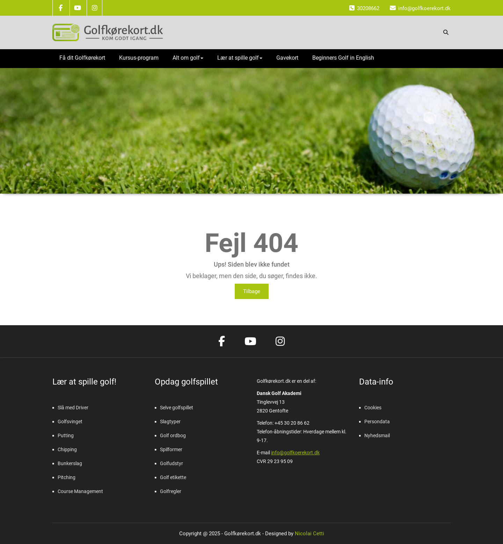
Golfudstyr (171, 463)
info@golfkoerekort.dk (295, 452)
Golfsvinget (70, 421)
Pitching (66, 477)
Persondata (377, 421)
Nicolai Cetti (308, 533)
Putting (66, 435)
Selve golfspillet (176, 407)
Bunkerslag (70, 463)
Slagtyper (170, 421)
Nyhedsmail (377, 435)
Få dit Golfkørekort (82, 57)
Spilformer (171, 449)
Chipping (67, 449)
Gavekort (287, 57)
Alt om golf (188, 57)
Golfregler (170, 491)
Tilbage (251, 291)
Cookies (372, 407)
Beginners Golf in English (343, 57)
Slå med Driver (73, 407)
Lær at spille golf (239, 57)
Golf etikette (173, 477)
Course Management (80, 491)
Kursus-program (139, 57)
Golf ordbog (173, 435)
